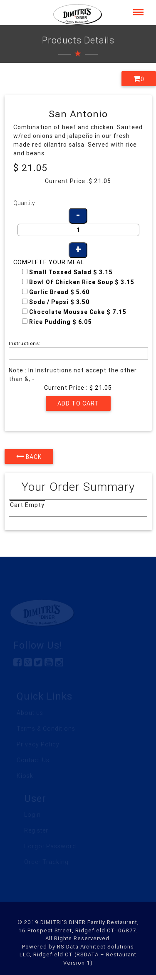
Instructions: (25, 343)
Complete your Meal (48, 262)
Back (29, 456)
